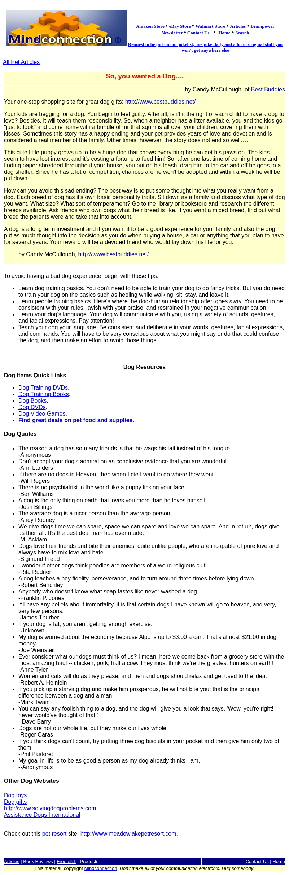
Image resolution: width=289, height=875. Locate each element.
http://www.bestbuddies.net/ (160, 102)
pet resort (54, 834)
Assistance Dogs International (42, 815)
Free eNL (66, 861)
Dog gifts (15, 802)
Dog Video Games (41, 414)
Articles (11, 861)
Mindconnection (100, 868)
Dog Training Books (43, 394)
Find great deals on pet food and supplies (75, 420)
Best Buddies (268, 89)
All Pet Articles (21, 62)
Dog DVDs (32, 407)
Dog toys (15, 795)
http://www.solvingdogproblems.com (50, 808)
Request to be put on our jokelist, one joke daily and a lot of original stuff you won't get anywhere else (205, 47)
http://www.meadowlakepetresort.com (128, 834)
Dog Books (32, 401)
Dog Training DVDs (43, 388)
